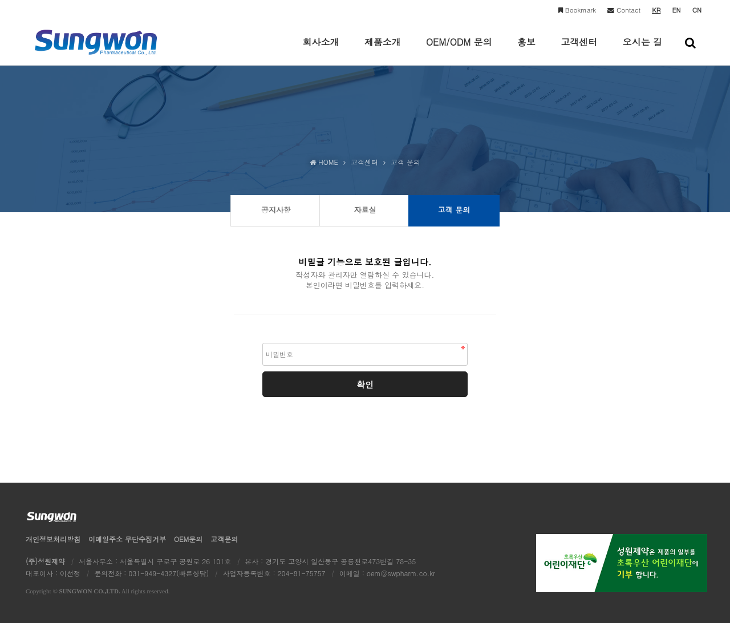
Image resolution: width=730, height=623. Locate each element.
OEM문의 (188, 539)
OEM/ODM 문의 (459, 50)
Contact (623, 9)
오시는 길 (642, 50)
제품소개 (382, 50)
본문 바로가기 (0, 0)
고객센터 (579, 50)
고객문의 (224, 539)
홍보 (526, 50)
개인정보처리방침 (53, 539)
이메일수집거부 (127, 539)
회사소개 (320, 50)
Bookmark (577, 9)
